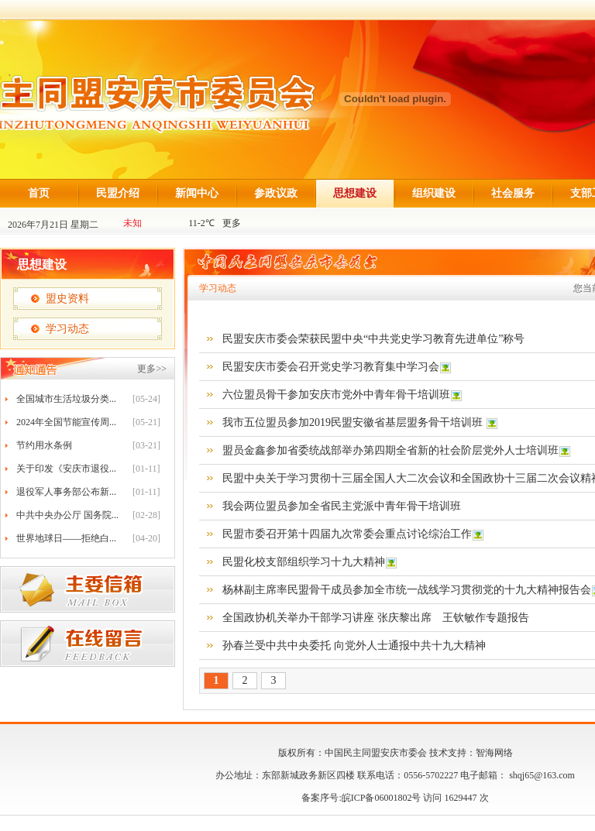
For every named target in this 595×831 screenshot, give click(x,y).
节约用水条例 (44, 445)
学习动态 (67, 329)
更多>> (152, 368)
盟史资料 (67, 298)
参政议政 (276, 193)
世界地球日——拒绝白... (66, 538)
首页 (39, 193)
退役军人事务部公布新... (66, 491)
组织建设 (434, 193)
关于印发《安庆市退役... (66, 468)
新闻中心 (196, 193)
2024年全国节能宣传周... (66, 422)
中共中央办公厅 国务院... (67, 515)
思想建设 (355, 193)
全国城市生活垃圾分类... (66, 398)
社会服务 (513, 193)
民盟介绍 (117, 193)
